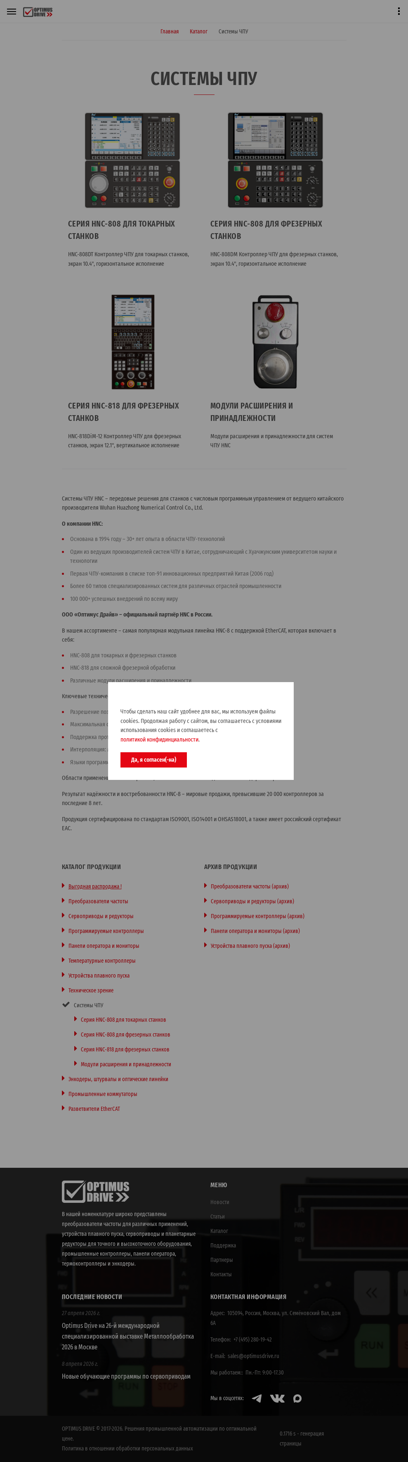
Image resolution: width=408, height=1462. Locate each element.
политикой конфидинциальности (159, 739)
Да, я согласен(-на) (153, 759)
